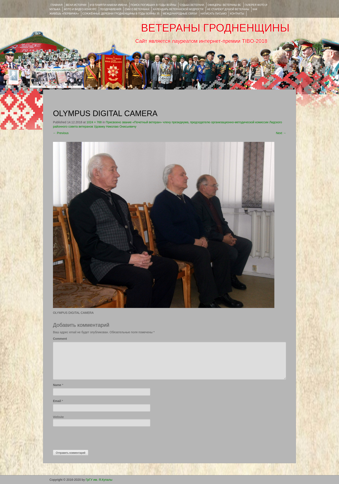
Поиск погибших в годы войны (153, 4)
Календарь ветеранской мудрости (178, 9)
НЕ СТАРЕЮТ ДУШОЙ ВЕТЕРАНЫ (228, 9)
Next (281, 133)
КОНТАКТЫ (237, 13)
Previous (61, 133)
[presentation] (86, 437)
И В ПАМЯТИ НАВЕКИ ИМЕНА (108, 4)
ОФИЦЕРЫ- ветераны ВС (224, 4)
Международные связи (180, 13)
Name (57, 385)
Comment (60, 338)
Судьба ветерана (192, 4)
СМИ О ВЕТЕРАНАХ (137, 9)
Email (57, 401)
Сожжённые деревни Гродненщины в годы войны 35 (121, 13)
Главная (56, 4)
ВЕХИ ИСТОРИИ (76, 4)
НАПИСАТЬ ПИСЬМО (213, 13)
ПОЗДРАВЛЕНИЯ (110, 9)
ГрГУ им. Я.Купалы (99, 479)
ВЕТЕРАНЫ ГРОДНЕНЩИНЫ (215, 28)
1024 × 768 (94, 122)
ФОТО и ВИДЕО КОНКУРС (80, 9)
